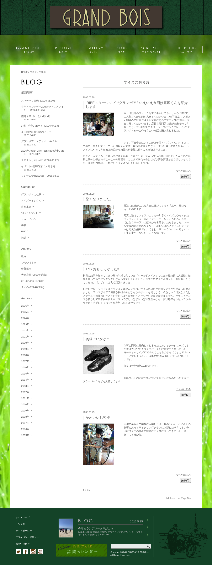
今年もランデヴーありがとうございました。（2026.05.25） (42, 108)
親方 (23, 256)
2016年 (25, 367)
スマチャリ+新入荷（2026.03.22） (40, 160)
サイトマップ (22, 517)
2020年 (25, 342)
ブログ (33, 72)
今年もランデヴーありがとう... (97, 528)
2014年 (25, 379)
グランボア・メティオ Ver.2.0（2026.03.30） (38, 143)
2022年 (25, 330)
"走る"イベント (29, 213)
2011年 (25, 398)
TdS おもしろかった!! (102, 269)
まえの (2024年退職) (32, 287)
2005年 (25, 435)
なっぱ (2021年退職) (32, 281)
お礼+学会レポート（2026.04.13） (40, 125)
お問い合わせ (22, 543)
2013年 (25, 386)
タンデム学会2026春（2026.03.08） (41, 175)
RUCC (25, 231)
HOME (24, 72)
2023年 (25, 324)
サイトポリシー (24, 530)
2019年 (25, 349)
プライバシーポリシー (27, 537)
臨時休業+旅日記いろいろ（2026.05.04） (35, 118)
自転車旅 (26, 206)
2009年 (25, 410)
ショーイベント (30, 219)
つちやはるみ (183, 170)
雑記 (23, 237)
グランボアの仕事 (31, 194)
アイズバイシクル (31, 200)
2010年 (25, 404)
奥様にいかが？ (98, 339)
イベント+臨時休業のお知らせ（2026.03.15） (38, 168)
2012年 (25, 392)
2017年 (25, 361)
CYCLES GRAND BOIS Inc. (135, 552)
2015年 (25, 373)
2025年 (25, 312)
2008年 (25, 416)
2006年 (25, 429)
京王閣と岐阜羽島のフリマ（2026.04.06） (36, 133)
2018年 (25, 355)
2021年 (25, 336)
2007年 (25, 422)
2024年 (25, 318)
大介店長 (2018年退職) (34, 274)
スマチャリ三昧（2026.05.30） (38, 100)
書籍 (23, 225)
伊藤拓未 (26, 268)
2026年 (25, 305)
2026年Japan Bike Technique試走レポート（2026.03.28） (42, 152)
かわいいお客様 (98, 418)
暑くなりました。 (99, 199)
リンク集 (20, 524)
